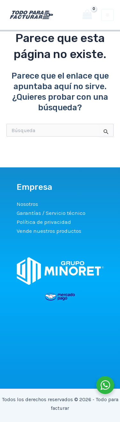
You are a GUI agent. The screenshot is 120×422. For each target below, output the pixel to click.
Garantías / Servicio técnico (51, 213)
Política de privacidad (44, 222)
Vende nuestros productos (49, 231)
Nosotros (27, 204)
